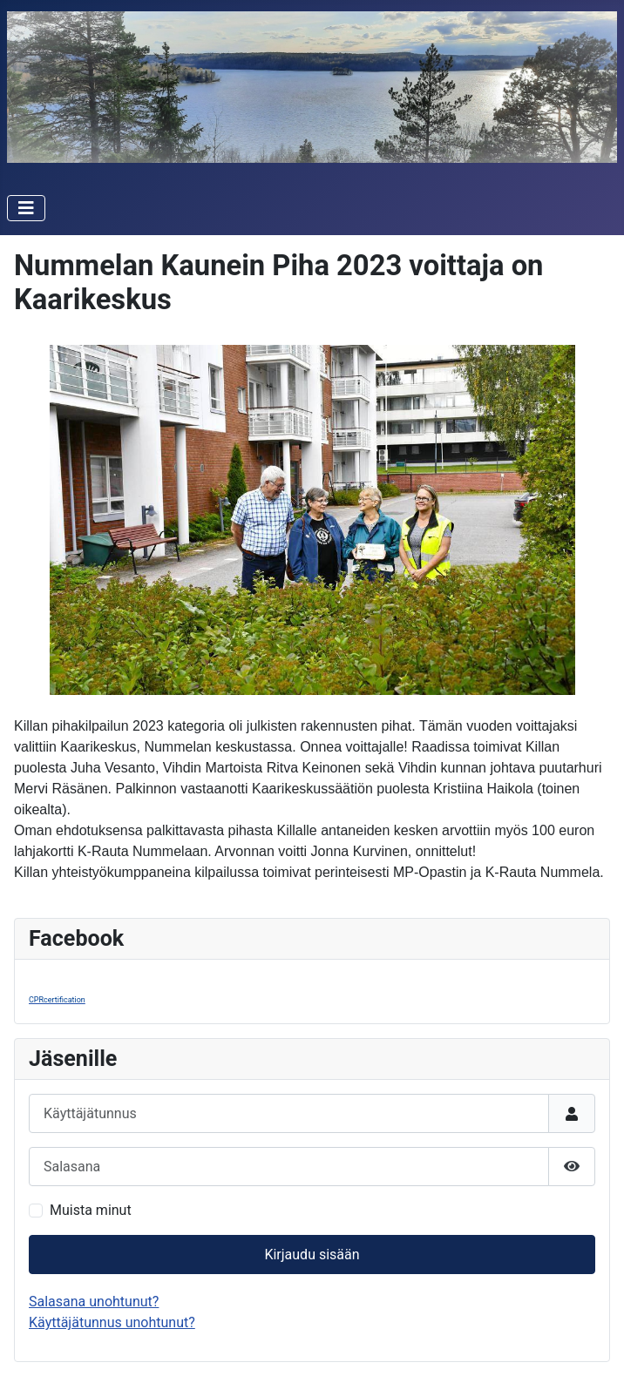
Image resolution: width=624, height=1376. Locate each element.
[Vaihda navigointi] (26, 208)
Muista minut (91, 1210)
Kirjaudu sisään (311, 1254)
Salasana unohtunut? (94, 1301)
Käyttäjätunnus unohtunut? (112, 1322)
